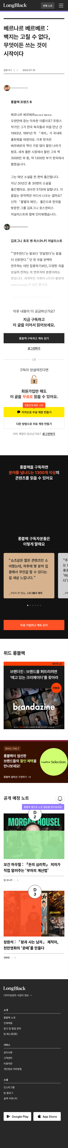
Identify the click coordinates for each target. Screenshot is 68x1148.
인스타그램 (9, 1087)
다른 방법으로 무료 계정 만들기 (34, 424)
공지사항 (8, 1052)
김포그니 (8, 70)
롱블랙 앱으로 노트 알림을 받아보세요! (43, 807)
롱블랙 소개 (9, 1017)
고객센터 (8, 1058)
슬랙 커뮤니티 (10, 1098)
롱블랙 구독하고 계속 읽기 (34, 338)
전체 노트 (47, 5)
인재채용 (8, 1023)
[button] (27, 605)
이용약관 (8, 1063)
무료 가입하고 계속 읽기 (34, 625)
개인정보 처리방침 (13, 1069)
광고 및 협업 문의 (12, 1028)
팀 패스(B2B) (10, 1034)
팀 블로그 (8, 1093)
